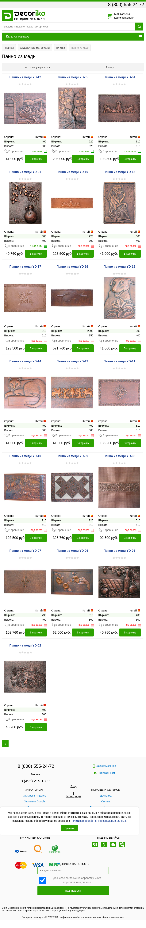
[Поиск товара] (68, 26)
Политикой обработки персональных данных (98, 820)
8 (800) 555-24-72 (36, 766)
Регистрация (73, 796)
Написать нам (104, 772)
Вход (74, 786)
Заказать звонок (104, 766)
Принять (70, 828)
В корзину (36, 158)
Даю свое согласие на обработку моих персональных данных (77, 879)
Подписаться (73, 890)
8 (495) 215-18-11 (36, 781)
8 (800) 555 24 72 (126, 4)
